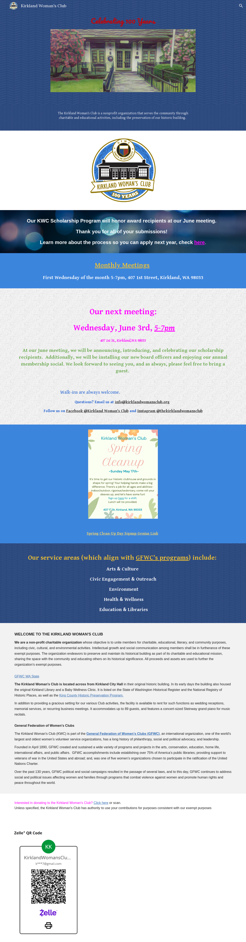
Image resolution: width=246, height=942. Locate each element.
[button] (241, 6)
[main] (122, 20)
